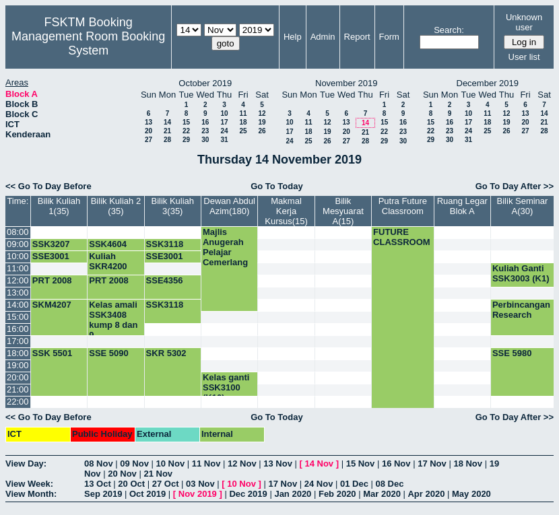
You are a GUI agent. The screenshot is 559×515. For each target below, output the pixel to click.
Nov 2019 (197, 494)
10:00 (18, 256)
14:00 (18, 305)
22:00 (18, 402)
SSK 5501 (52, 353)
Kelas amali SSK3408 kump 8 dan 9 (113, 320)
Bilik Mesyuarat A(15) (343, 211)
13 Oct (97, 484)
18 (242, 122)
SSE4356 (164, 280)
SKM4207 (51, 305)
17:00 (18, 341)
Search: (449, 30)
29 (186, 139)
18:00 (18, 353)
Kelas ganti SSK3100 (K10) (226, 387)
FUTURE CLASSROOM (401, 237)
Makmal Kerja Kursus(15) (286, 211)
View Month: (31, 494)
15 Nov (360, 463)
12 (261, 113)
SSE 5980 (512, 353)
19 (261, 122)
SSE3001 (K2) (164, 261)
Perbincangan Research (521, 310)
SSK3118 (165, 305)
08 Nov (98, 463)
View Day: (25, 463)
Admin (322, 37)
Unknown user (524, 22)
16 (205, 122)
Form (389, 37)
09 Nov (134, 463)
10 (224, 113)
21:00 (18, 389)
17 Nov (432, 463)
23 (205, 131)
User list (524, 57)
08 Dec (390, 484)
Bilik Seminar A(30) (522, 206)
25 (242, 131)
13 (148, 122)
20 (148, 131)
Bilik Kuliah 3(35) (172, 206)
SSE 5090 (109, 353)
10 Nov (170, 463)
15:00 (18, 317)
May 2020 (471, 494)
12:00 (18, 280)
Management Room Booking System (88, 43)
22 (186, 131)
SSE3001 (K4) (50, 261)
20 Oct (131, 484)
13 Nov (277, 463)
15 (186, 122)
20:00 (18, 377)
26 (261, 131)
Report (357, 37)
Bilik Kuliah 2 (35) (116, 206)
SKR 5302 (166, 353)
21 (167, 131)
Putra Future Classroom (403, 206)
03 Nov (200, 484)
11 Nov (206, 463)
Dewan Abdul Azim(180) (229, 206)
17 (224, 122)
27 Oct (165, 484)
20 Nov (122, 474)
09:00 (18, 244)
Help (293, 37)
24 (224, 131)
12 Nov (242, 463)
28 (167, 139)
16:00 (18, 329)
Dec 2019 (248, 494)
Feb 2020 (337, 494)
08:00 (18, 232)
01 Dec (354, 484)
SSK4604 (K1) (108, 249)
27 (148, 139)
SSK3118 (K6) (165, 249)
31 (224, 139)
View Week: (29, 484)
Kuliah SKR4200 (108, 261)
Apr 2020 (426, 494)
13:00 (18, 292)
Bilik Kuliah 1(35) (59, 206)
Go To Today (277, 186)
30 (205, 139)
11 (242, 113)
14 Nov (318, 463)
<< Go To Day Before (48, 186)
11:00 (18, 268)
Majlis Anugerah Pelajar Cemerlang (225, 247)
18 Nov (467, 463)
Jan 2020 (292, 494)
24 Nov (318, 484)
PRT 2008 (52, 280)
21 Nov (157, 474)
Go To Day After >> (514, 186)
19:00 (18, 365)
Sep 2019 (103, 494)
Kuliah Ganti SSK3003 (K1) (521, 273)
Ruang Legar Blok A (462, 206)
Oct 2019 (147, 494)
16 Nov (396, 463)
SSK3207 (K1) (51, 249)
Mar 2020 (382, 494)
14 (167, 122)
